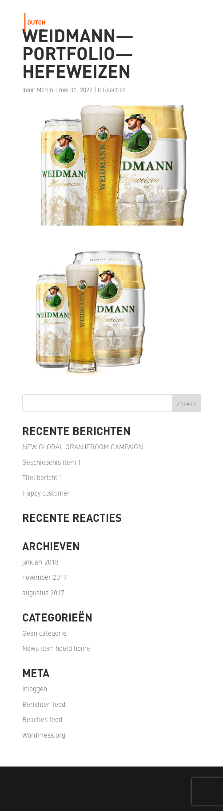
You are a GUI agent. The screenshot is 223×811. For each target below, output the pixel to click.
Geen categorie (44, 633)
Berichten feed (43, 704)
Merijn (44, 89)
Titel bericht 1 (42, 477)
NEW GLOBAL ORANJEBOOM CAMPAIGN (82, 446)
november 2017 (44, 576)
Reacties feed (42, 719)
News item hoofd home (56, 648)
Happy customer (46, 492)
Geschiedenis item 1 (51, 462)
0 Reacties (112, 89)
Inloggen (34, 688)
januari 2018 (40, 561)
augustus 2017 (43, 592)
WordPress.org (43, 734)
